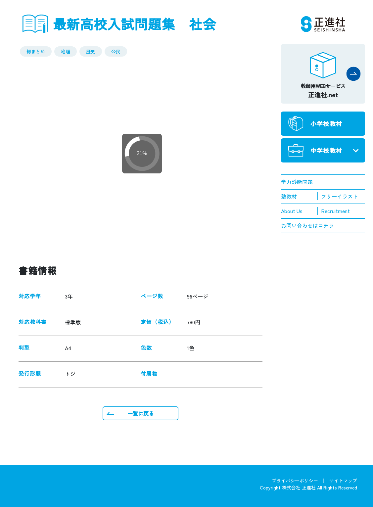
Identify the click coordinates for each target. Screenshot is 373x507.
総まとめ (35, 51)
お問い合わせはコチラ (307, 225)
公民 (115, 51)
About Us (292, 211)
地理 (65, 51)
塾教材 (289, 196)
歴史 (90, 51)
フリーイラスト (339, 196)
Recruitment (335, 211)
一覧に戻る (140, 413)
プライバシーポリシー (295, 480)
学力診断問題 (297, 182)
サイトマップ (343, 480)
